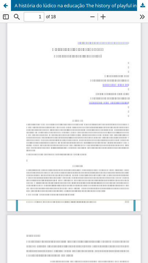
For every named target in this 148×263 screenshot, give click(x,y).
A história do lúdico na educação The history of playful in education (81, 5)
